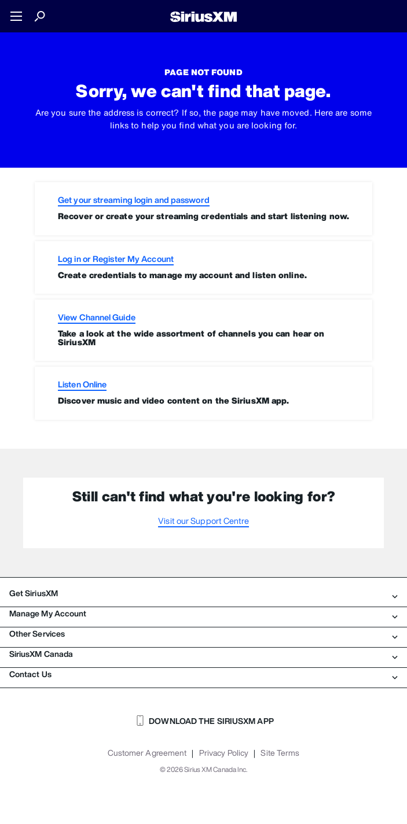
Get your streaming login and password (134, 200)
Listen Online (82, 384)
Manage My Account (203, 613)
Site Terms (280, 753)
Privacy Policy (223, 753)
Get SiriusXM (203, 593)
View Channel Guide (96, 317)
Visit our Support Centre (203, 521)
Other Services (203, 633)
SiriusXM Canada (203, 654)
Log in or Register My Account (116, 259)
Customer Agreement (147, 753)
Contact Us (203, 674)
